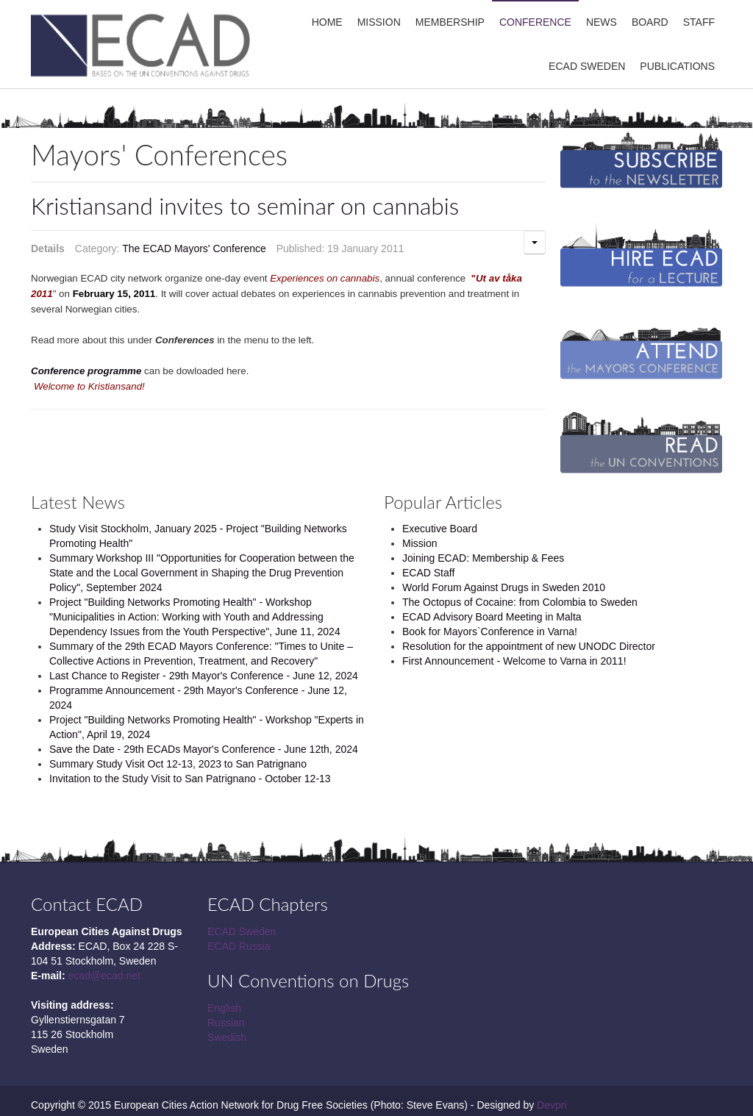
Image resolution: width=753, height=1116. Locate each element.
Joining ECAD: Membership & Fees (483, 558)
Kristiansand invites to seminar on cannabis (245, 206)
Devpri (551, 1105)
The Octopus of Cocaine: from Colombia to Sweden (520, 602)
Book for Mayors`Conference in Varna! (489, 631)
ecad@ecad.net (104, 975)
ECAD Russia (239, 946)
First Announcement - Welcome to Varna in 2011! (514, 661)
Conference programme (86, 370)
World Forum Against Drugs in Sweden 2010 (503, 587)
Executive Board (439, 528)
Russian (226, 1023)
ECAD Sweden (241, 931)
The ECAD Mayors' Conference (194, 248)
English (224, 1008)
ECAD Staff (428, 573)
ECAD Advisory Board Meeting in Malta (492, 617)
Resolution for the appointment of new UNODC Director (528, 646)
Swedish (226, 1037)
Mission (419, 543)
